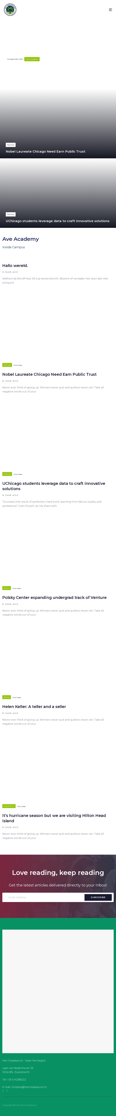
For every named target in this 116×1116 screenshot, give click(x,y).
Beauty (6, 588)
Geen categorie (32, 59)
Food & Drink (9, 806)
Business (10, 145)
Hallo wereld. (58, 54)
